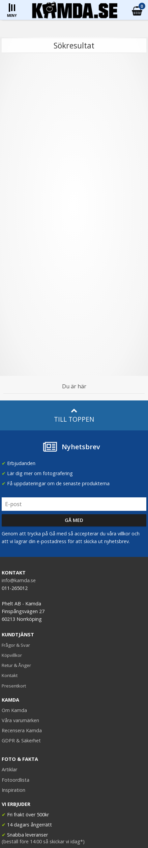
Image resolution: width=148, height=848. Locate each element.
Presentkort (14, 686)
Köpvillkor (12, 655)
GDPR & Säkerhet (21, 740)
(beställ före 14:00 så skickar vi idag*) (43, 841)
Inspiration (13, 790)
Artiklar (9, 769)
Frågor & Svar (16, 645)
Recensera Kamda (22, 730)
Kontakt (10, 675)
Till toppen (74, 415)
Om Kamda (14, 710)
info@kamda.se (19, 580)
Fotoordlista (15, 780)
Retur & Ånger (16, 665)
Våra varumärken (20, 720)
